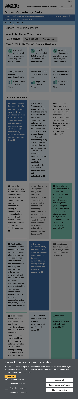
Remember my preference (59, 385)
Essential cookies (14, 379)
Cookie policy (10, 376)
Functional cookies (15, 384)
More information (59, 390)
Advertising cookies (15, 388)
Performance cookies (16, 393)
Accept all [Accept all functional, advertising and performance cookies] (59, 380)
